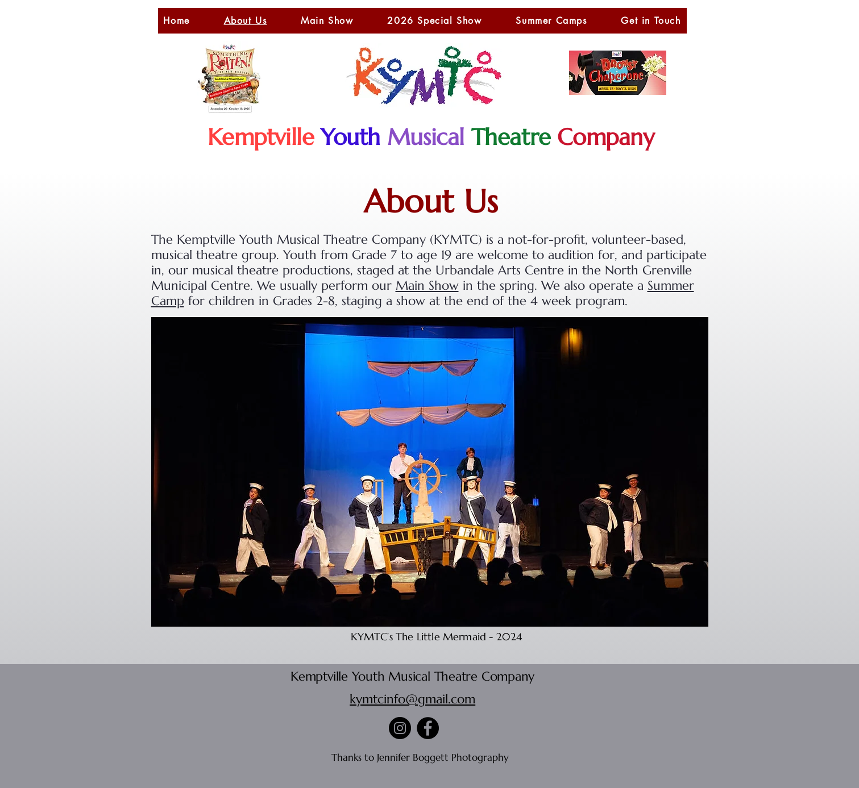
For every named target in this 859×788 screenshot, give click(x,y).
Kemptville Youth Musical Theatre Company (412, 676)
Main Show (427, 285)
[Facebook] (428, 728)
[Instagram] (400, 728)
